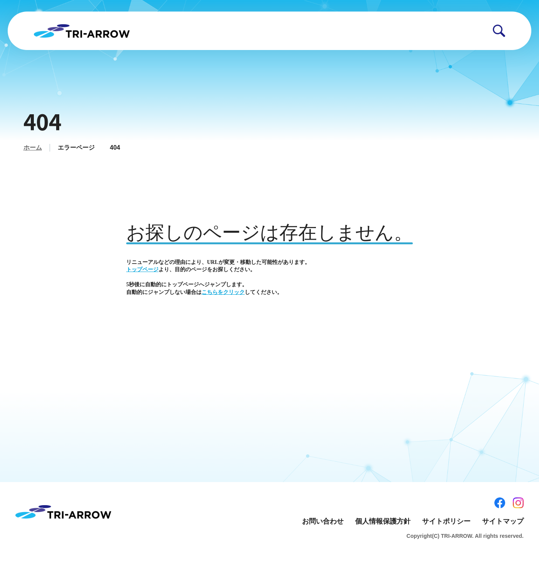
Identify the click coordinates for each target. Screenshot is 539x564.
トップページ (142, 269)
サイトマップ (503, 521)
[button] (499, 31)
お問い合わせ (323, 521)
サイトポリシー (446, 521)
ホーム (32, 147)
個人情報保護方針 (383, 521)
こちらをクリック (223, 292)
